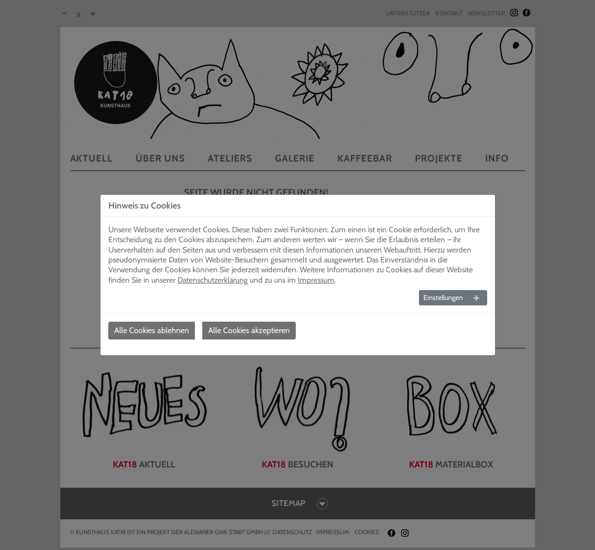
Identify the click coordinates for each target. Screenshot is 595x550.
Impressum (316, 280)
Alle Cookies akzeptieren (249, 330)
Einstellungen (443, 297)
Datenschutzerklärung (213, 280)
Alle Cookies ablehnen (151, 330)
